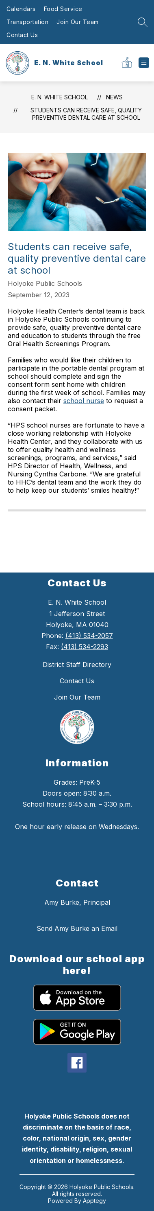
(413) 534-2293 (84, 647)
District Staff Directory (77, 664)
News (114, 97)
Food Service (63, 8)
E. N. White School (59, 97)
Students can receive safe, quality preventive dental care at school (86, 114)
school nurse (83, 401)
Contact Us (22, 34)
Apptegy (94, 1200)
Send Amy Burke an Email (77, 928)
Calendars (21, 8)
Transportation (27, 21)
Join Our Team (77, 21)
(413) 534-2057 (89, 636)
